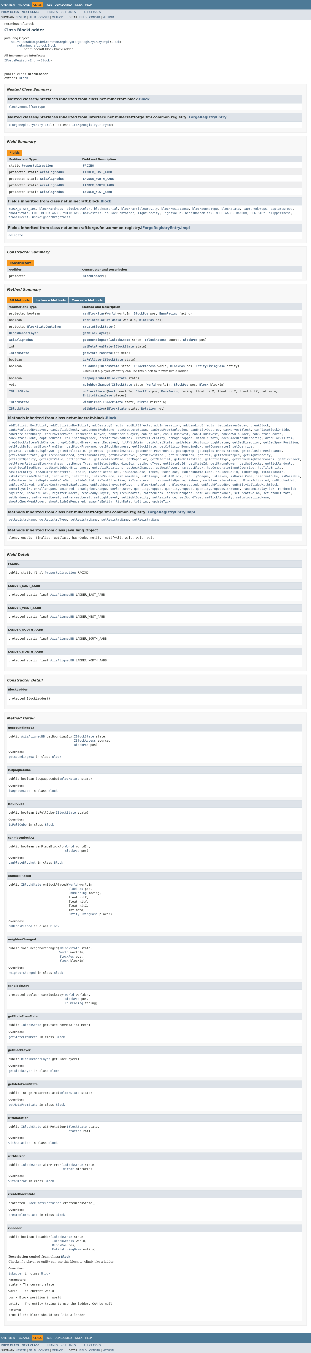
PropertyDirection (37, 165)
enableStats (18, 213)
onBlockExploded (151, 484)
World (111, 313)
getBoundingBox (95, 339)
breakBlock (260, 425)
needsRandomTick (198, 213)
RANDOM (241, 213)
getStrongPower (223, 463)
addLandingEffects (198, 425)
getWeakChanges (139, 467)
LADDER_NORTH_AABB (98, 178)
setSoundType (190, 497)
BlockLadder (93, 276)
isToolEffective (111, 480)
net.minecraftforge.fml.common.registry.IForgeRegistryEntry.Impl (60, 42)
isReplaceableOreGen (53, 480)
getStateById (174, 463)
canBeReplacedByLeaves (27, 429)
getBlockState (144, 446)
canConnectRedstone (97, 429)
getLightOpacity (256, 455)
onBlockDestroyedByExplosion (62, 484)
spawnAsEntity (100, 501)
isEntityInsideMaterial (28, 476)
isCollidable (272, 472)
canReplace (150, 434)
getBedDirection (246, 442)
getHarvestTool (152, 455)
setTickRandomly (218, 497)
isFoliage (149, 476)
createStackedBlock (115, 438)
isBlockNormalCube (196, 472)
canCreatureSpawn (132, 429)
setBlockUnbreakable (213, 493)
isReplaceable (20, 480)
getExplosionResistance (218, 451)
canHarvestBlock (237, 429)
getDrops (96, 451)
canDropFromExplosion (168, 429)
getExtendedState (23, 455)
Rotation (148, 408)
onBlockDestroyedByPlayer (112, 484)
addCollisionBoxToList (27, 425)
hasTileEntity (270, 467)
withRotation (94, 408)
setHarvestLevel (45, 497)
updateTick (161, 501)
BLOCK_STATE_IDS (22, 208)
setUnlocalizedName (252, 497)
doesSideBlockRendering (241, 438)
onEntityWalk (19, 488)
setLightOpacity (135, 497)
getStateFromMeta (97, 353)
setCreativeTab (247, 493)
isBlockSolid (227, 472)
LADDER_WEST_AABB (97, 192)
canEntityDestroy (205, 429)
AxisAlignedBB (52, 172)
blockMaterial (106, 208)
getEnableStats (119, 451)
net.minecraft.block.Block (36, 45)
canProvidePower (58, 434)
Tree (48, 4)
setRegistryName (84, 519)
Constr (43, 17)
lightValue (172, 213)
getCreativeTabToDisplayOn (31, 451)
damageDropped (180, 438)
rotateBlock (153, 493)
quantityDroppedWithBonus (218, 488)
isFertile (80, 476)
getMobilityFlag (187, 459)
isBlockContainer (119, 213)
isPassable (290, 476)
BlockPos (141, 313)
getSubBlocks (251, 463)
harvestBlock (192, 467)
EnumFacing (168, 313)
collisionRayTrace (80, 438)
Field (32, 17)
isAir (80, 472)
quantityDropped (147, 488)
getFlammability (91, 455)
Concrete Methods (87, 300)
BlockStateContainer (44, 326)
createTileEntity (150, 438)
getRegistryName (22, 519)
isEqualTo (60, 476)
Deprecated (63, 4)
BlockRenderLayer (23, 333)
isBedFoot (169, 472)
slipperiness (279, 213)
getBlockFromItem (48, 446)
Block (116, 42)
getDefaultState (71, 451)
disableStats (207, 438)
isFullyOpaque (197, 476)
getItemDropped (227, 455)
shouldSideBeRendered (66, 501)
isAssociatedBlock (104, 472)
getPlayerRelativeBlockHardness (35, 463)
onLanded (66, 488)
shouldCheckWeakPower (26, 501)
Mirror (142, 402)
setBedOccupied (179, 493)
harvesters (92, 213)
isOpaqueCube (94, 378)
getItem (204, 455)
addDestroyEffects (107, 425)
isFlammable (128, 476)
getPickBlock (289, 459)
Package (24, 4)
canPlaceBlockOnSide (271, 429)
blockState (230, 208)
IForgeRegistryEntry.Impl (30, 125)
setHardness (18, 497)
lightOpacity (148, 213)
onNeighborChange (92, 488)
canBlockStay (94, 313)
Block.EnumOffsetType (26, 106)
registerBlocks (65, 493)
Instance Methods (50, 300)
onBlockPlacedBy (214, 484)
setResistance (164, 497)
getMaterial (160, 459)
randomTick (287, 488)
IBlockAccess (156, 339)
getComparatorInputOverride (228, 446)
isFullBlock (171, 476)
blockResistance (175, 208)
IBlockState (120, 339)
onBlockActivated (254, 480)
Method (57, 17)
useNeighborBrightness (51, 217)
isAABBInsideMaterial (54, 472)
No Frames (68, 12)
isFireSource (103, 476)
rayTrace (15, 493)
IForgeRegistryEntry (21, 60)
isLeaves (219, 476)
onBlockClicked (21, 484)
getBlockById (19, 446)
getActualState (159, 442)
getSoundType (148, 463)
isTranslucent (140, 480)
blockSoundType (205, 208)
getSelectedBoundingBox (114, 463)
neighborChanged (96, 384)
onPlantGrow (120, 488)
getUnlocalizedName (24, 467)
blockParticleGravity (139, 208)
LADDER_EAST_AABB (97, 172)
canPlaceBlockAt (96, 320)
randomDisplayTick (258, 488)
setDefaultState (276, 493)
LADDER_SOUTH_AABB (98, 185)
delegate (15, 235)
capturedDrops (255, 208)
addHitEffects (139, 425)
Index (79, 4)
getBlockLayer (95, 333)
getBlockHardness (114, 446)
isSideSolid (84, 480)
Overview (8, 4)
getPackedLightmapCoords (253, 459)
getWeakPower (167, 467)
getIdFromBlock (181, 455)
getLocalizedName (108, 459)
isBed (153, 472)
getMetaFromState (97, 346)
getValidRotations (107, 467)
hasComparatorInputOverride (230, 467)
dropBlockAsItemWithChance (31, 442)
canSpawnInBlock (235, 434)
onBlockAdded (283, 480)
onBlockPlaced (95, 391)
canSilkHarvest (176, 434)
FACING (88, 165)
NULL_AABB (224, 213)
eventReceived (106, 442)
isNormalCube (241, 476)
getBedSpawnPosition (280, 442)
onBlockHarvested (183, 484)
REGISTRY (258, 213)
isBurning (249, 472)
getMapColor (137, 459)
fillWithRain (132, 442)
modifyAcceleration (219, 480)
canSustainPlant (22, 438)
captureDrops (281, 208)
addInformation (166, 425)
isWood (194, 480)
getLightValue (51, 459)
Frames (53, 12)
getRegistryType (53, 519)
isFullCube (92, 359)
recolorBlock (37, 493)
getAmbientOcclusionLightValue (202, 442)
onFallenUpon (45, 488)
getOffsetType (217, 459)
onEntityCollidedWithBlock (255, 484)
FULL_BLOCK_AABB (45, 213)
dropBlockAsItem (278, 438)
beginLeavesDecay (232, 425)
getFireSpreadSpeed (57, 455)
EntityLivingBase (210, 366)
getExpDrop (185, 451)
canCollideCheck (64, 429)
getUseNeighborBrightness (67, 467)
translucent (18, 217)
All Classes (92, 12)
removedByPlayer (94, 493)
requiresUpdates (125, 493)
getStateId (198, 463)
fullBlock (71, 213)
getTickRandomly (278, 463)
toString (141, 501)
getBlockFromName (81, 446)
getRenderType (78, 463)
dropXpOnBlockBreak (74, 442)
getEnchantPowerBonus (154, 451)
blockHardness (51, 208)
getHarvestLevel (122, 455)
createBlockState (97, 326)
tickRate (123, 501)
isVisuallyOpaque (170, 480)
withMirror (92, 402)
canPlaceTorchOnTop (24, 434)
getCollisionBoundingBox (181, 446)
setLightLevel (106, 497)
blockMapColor (78, 208)
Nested (21, 17)
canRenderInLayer (90, 434)
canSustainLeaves (267, 434)
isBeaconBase (134, 472)
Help (88, 4)
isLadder (90, 366)
